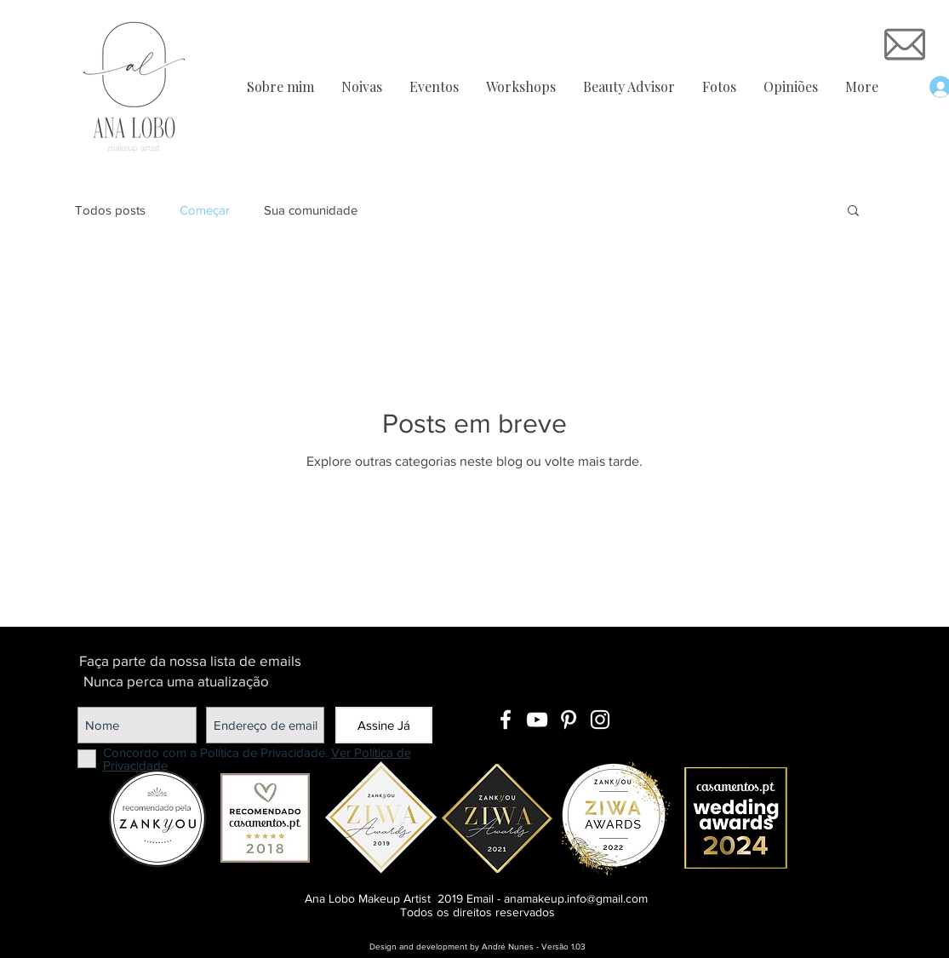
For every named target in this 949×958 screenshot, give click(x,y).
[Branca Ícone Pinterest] (568, 719)
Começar (205, 210)
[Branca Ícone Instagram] (600, 719)
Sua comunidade (310, 210)
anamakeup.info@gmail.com (576, 898)
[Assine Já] (383, 725)
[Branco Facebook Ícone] (505, 719)
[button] (853, 212)
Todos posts (110, 210)
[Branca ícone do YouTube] (537, 719)
